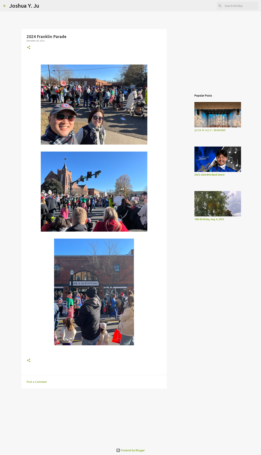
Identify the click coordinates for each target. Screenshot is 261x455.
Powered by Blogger (130, 450)
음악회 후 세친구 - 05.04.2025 (209, 130)
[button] (29, 47)
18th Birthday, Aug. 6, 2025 (209, 219)
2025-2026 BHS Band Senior (209, 174)
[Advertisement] (94, 417)
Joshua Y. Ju (24, 6)
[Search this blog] (240, 6)
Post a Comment (37, 381)
